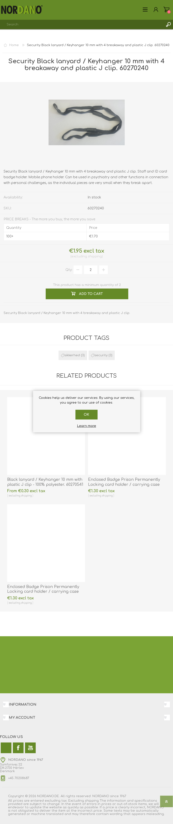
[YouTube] (30, 747)
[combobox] (82, 24)
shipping (95, 256)
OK (86, 414)
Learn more (86, 426)
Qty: (69, 270)
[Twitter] (6, 747)
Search (168, 24)
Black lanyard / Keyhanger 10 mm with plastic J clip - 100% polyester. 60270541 (45, 482)
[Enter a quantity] (90, 269)
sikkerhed (72, 355)
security (101, 355)
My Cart (166, 9)
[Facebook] (18, 747)
